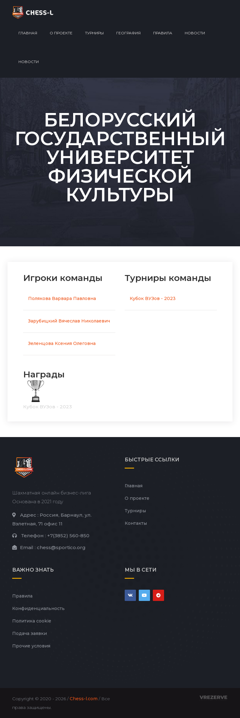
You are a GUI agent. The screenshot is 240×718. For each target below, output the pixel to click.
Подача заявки (29, 633)
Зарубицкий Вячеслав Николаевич (69, 321)
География (128, 33)
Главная (27, 33)
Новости (195, 33)
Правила (162, 33)
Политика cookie (31, 621)
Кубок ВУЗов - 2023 (153, 298)
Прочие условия (31, 646)
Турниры (94, 33)
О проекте (61, 33)
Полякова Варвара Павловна (62, 298)
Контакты (136, 523)
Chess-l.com (84, 698)
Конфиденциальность (38, 608)
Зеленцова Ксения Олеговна (62, 343)
